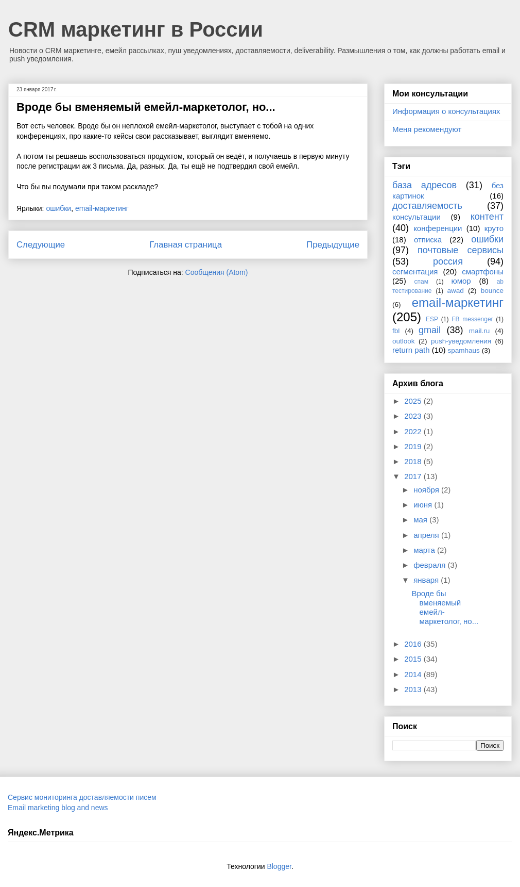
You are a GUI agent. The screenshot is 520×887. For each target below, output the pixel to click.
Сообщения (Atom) (216, 272)
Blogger (279, 866)
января (427, 580)
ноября (427, 489)
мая (421, 519)
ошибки (58, 208)
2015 (414, 658)
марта (425, 550)
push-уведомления (461, 341)
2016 (414, 643)
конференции (437, 228)
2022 (414, 431)
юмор (461, 280)
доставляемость (427, 206)
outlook (403, 341)
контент (487, 216)
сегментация (415, 271)
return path (411, 350)
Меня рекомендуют (426, 129)
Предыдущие (332, 245)
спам (421, 281)
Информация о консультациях (446, 111)
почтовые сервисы (461, 250)
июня (423, 504)
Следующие (40, 245)
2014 (414, 674)
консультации (416, 216)
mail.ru (479, 331)
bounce (492, 290)
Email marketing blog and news (58, 807)
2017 (414, 476)
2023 (414, 416)
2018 (414, 461)
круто (494, 228)
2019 (414, 446)
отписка (428, 239)
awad (455, 290)
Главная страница (185, 245)
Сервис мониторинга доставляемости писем (82, 797)
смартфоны (483, 271)
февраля (430, 565)
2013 (414, 689)
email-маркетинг (102, 208)
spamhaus (464, 350)
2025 (414, 401)
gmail (430, 330)
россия (448, 261)
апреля (427, 535)
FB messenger (472, 319)
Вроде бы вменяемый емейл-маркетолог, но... (145, 107)
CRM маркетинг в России (135, 29)
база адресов (424, 185)
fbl (396, 331)
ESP (432, 319)
